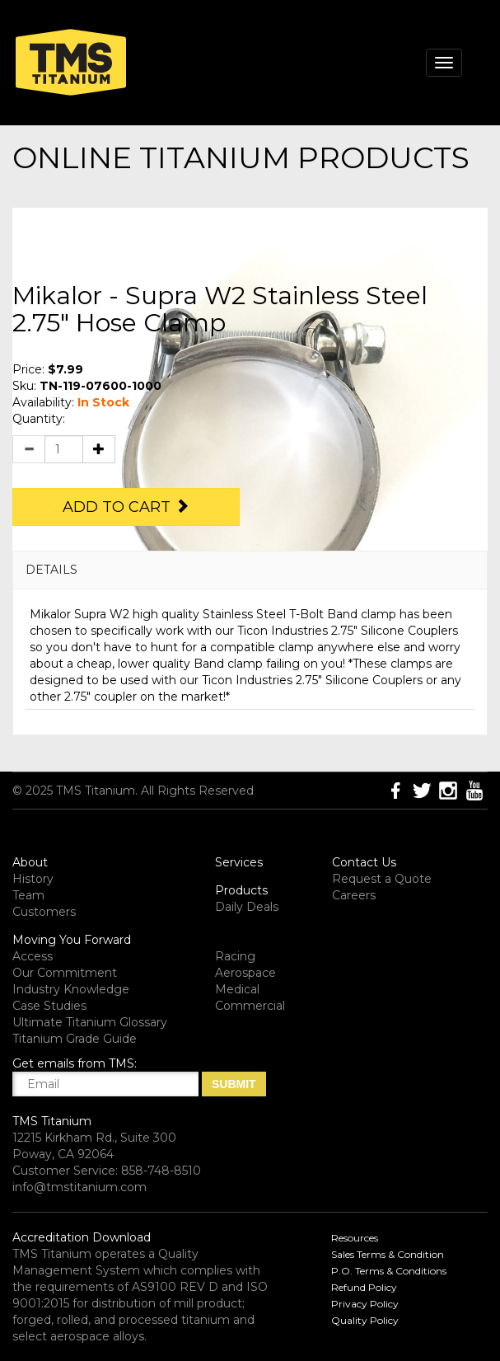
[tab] (250, 570)
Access (32, 956)
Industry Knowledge (70, 989)
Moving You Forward (71, 939)
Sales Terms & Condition (387, 1254)
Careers (354, 895)
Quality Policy (365, 1320)
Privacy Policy (365, 1304)
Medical (237, 989)
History (33, 878)
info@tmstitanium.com (79, 1187)
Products (241, 890)
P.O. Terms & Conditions (388, 1271)
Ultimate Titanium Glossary (89, 1022)
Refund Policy (364, 1287)
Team (28, 895)
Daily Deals (246, 906)
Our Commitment (64, 972)
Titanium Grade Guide (74, 1038)
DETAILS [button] (51, 569)
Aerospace (245, 972)
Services (239, 862)
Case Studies (49, 1005)
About (30, 862)
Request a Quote (382, 878)
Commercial (250, 1005)
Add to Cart (126, 507)
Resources (354, 1238)
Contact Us (364, 862)
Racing (235, 956)
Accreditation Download (81, 1237)
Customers (44, 911)
